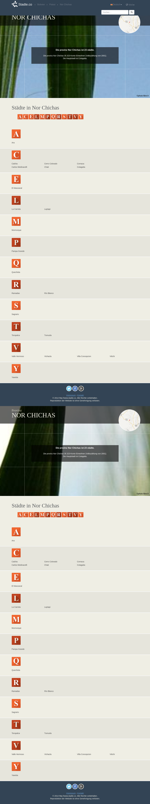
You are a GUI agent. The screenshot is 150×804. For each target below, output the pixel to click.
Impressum (71, 395)
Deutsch (116, 4)
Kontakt (80, 395)
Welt (130, 4)
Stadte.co (25, 4)
